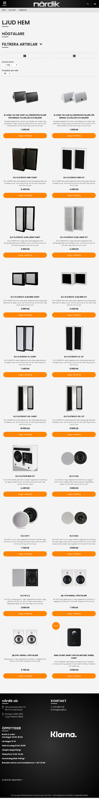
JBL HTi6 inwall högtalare (74, 596)
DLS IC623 (74, 536)
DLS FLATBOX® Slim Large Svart (25, 237)
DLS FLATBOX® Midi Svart (25, 177)
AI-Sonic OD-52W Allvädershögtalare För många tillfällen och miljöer (74, 116)
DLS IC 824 (74, 477)
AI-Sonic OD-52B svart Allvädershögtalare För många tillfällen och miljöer (25, 116)
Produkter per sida (10, 70)
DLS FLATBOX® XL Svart (25, 357)
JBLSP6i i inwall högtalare (25, 656)
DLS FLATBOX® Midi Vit (74, 177)
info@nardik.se (59, 711)
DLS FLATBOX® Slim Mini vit (74, 297)
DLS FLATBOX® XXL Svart (25, 417)
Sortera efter (8, 62)
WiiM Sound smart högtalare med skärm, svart (74, 657)
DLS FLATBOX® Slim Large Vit (74, 237)
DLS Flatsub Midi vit (25, 477)
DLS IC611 (25, 536)
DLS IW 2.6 (25, 596)
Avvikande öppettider (12, 781)
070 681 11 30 (58, 708)
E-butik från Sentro (81, 796)
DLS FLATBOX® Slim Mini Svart (25, 297)
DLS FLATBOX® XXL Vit (73, 417)
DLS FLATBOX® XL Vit (74, 357)
